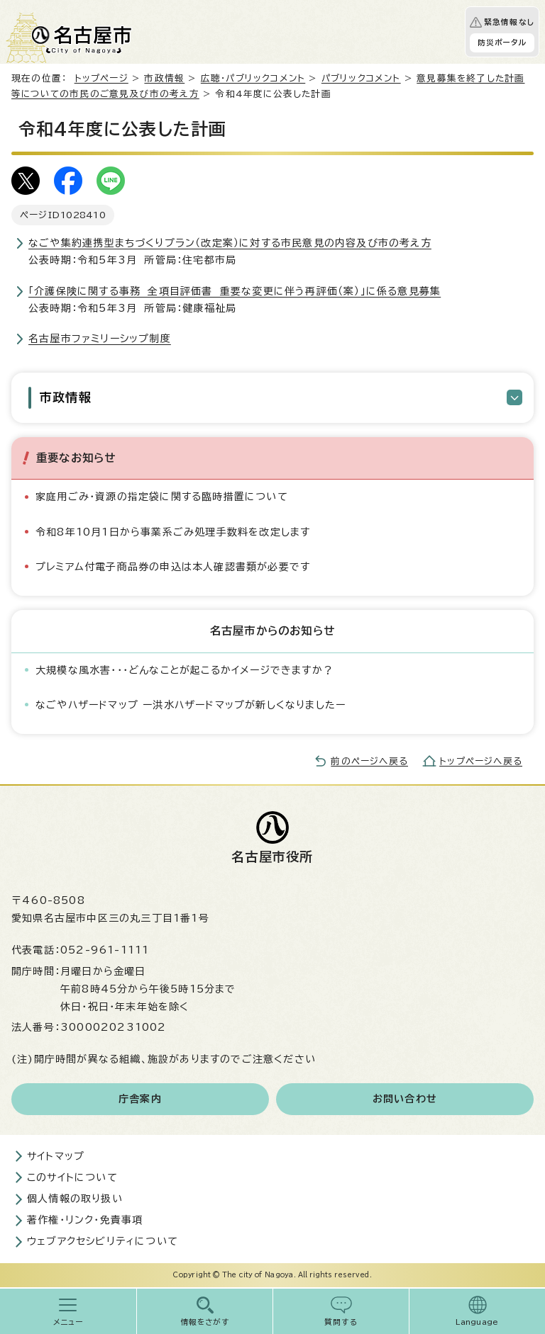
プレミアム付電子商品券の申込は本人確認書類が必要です (172, 567)
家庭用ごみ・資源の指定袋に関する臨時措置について (161, 497)
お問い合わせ (405, 1099)
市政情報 (164, 78)
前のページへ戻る (369, 761)
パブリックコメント (361, 78)
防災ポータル (502, 42)
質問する (341, 1321)
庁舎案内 (140, 1099)
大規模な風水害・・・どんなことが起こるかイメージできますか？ (184, 670)
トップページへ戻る (480, 761)
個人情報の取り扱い (75, 1199)
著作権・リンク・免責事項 (85, 1220)
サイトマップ (55, 1156)
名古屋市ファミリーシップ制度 (99, 339)
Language (477, 1321)
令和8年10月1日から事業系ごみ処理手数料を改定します (172, 532)
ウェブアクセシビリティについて (102, 1241)
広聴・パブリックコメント (253, 78)
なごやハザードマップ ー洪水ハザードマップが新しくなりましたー (190, 705)
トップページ (101, 78)
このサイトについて (72, 1177)
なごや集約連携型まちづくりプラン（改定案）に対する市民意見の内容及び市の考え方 (229, 243)
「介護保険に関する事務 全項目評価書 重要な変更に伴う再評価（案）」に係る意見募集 (234, 291)
